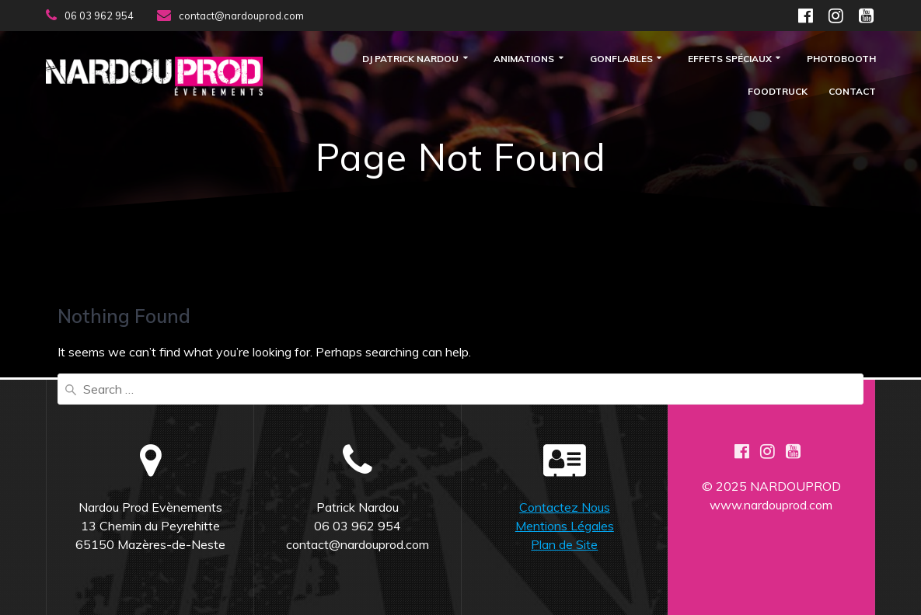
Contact (852, 92)
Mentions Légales (564, 525)
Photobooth (841, 59)
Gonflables (621, 59)
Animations (524, 59)
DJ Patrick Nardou (410, 59)
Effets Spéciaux (730, 59)
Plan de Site (564, 544)
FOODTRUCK (778, 92)
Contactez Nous (564, 507)
